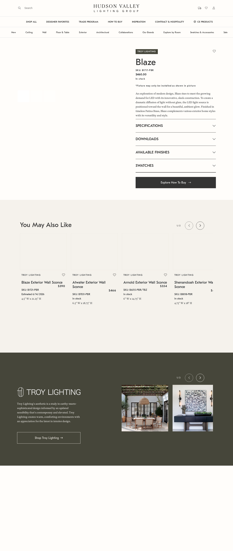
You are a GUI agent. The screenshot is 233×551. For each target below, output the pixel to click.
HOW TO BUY (115, 21)
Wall (44, 32)
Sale (226, 32)
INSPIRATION (138, 21)
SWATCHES (144, 165)
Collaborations (126, 32)
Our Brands (148, 32)
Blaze (146, 62)
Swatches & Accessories (202, 32)
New (13, 32)
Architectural (102, 32)
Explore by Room (172, 32)
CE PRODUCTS (203, 21)
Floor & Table (62, 32)
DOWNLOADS (147, 139)
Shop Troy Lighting (47, 438)
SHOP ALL (31, 21)
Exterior (83, 32)
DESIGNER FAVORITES (57, 21)
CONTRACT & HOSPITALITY (169, 21)
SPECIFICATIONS (149, 126)
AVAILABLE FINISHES (152, 152)
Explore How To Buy (176, 182)
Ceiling (29, 32)
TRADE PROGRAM (88, 21)
